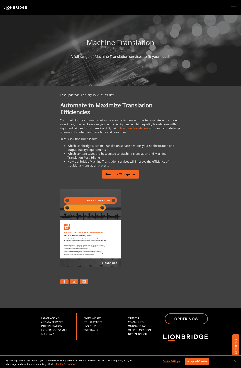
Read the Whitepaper (120, 174)
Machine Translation (134, 128)
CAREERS (133, 318)
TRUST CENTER (93, 322)
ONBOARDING (137, 326)
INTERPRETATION (51, 326)
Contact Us (236, 346)
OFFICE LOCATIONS (140, 330)
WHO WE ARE (92, 318)
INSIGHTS (90, 326)
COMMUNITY (136, 322)
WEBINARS (91, 330)
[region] (120, 361)
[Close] (235, 361)
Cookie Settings (171, 361)
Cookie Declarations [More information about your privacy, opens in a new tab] (66, 364)
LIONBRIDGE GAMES (54, 330)
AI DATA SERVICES (52, 322)
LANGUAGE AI (50, 318)
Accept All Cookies (197, 361)
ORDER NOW (186, 318)
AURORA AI (48, 334)
